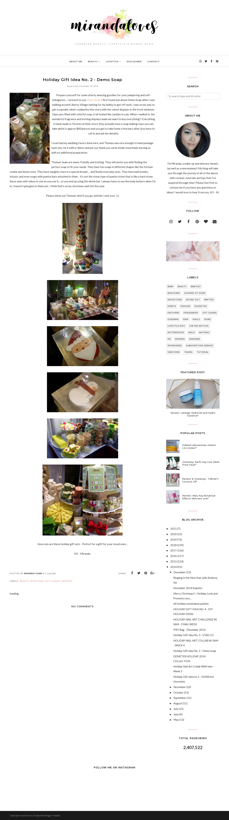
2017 (173, 550)
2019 (173, 539)
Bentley (196, 286)
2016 (173, 555)
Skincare (194, 339)
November (179, 687)
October (178, 692)
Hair (185, 319)
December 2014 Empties (187, 588)
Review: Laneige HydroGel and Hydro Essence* (192, 414)
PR (169, 339)
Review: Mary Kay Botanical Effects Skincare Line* (198, 497)
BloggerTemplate (52, 815)
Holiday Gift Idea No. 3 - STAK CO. (193, 635)
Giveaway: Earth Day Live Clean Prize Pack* (200, 463)
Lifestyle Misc (176, 326)
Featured (173, 313)
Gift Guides (52, 581)
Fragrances (191, 313)
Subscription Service (199, 345)
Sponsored (175, 345)
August (177, 703)
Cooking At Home (194, 293)
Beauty (24, 581)
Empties (209, 300)
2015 (173, 561)
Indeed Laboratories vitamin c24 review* (199, 446)
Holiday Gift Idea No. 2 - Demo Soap (194, 650)
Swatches (174, 352)
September (179, 697)
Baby (170, 286)
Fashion (185, 306)
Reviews (67, 581)
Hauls (196, 319)
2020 (173, 534)
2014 (173, 566)
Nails (191, 332)
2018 (173, 545)
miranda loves (25, 815)
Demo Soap (94, 99)
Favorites (200, 306)
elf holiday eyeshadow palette (191, 603)
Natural (204, 332)
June (176, 714)
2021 (173, 528)
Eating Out (193, 300)
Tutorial (203, 352)
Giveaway (173, 319)
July (175, 708)
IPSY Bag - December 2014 (189, 629)
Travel (188, 352)
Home (207, 319)
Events (172, 306)
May (176, 719)
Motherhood (176, 332)
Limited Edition (199, 326)
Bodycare (37, 581)
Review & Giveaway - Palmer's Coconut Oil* (200, 480)
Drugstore (175, 300)
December (179, 572)
